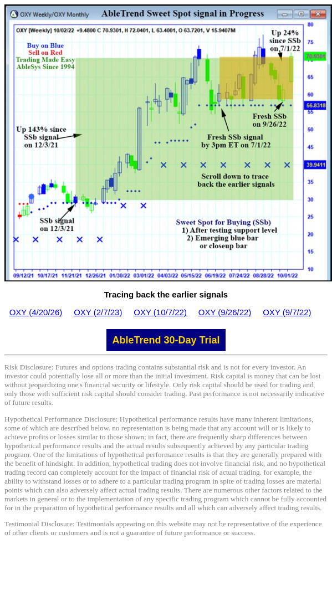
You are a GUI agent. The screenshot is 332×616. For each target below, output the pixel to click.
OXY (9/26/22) (225, 312)
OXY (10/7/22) (160, 312)
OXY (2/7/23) (98, 312)
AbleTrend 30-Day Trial (165, 340)
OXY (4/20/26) (36, 312)
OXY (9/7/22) (287, 312)
